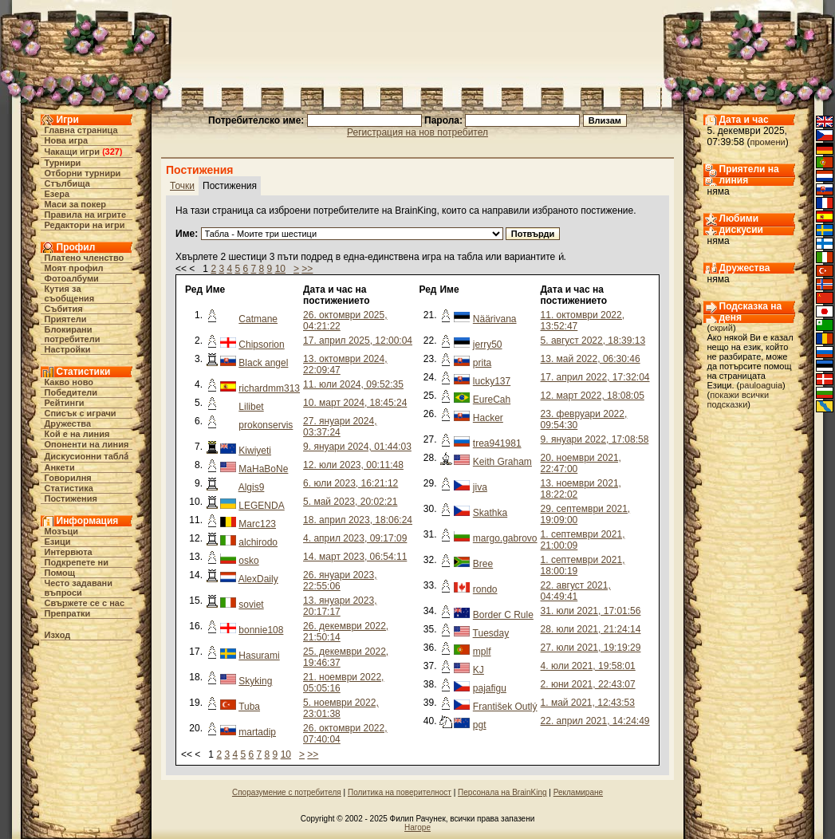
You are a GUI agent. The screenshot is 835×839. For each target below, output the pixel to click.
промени (768, 142)
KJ (478, 670)
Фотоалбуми (72, 278)
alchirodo (258, 542)
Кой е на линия (77, 434)
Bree (483, 563)
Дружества (68, 423)
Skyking (255, 681)
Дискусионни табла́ (87, 456)
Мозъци (61, 531)
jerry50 (487, 344)
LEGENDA (261, 505)
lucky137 (491, 381)
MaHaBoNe (263, 469)
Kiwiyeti (254, 450)
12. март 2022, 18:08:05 (592, 395)
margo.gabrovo (505, 538)
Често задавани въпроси (79, 587)
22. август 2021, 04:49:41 (576, 591)
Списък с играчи (80, 413)
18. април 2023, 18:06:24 (357, 520)
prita (482, 362)
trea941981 (497, 443)
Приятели (66, 319)
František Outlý (505, 706)
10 (280, 268)
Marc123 (257, 524)
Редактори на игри (85, 225)
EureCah (491, 399)
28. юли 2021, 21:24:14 (591, 629)
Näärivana (495, 319)
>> (307, 268)
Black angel (263, 362)
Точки (182, 185)
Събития (64, 308)
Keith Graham (502, 461)
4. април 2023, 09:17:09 (355, 538)
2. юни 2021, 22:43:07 (588, 684)
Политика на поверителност (399, 792)
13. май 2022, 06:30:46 (590, 358)
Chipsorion (261, 344)
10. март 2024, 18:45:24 (355, 402)
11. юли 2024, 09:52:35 (353, 384)
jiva (480, 487)
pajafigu (489, 688)
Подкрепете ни (76, 562)
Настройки (68, 349)
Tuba (249, 706)
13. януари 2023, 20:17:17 (339, 606)
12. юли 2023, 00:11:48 (353, 465)
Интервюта (69, 552)
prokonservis (265, 425)
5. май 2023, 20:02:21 (350, 501)
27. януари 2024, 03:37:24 (339, 427)
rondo (485, 589)
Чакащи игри (72, 151)
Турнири (63, 162)
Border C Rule (503, 614)
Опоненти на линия (87, 444)
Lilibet (250, 406)
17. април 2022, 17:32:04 (595, 377)
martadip (257, 732)
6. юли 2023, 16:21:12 (350, 483)
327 (112, 151)
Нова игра (67, 140)
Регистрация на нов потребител (417, 132)
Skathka (490, 512)
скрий (721, 328)
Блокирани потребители (72, 334)
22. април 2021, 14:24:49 (595, 721)
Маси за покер (76, 204)
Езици (58, 541)
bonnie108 (260, 630)
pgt (479, 725)
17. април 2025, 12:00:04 (357, 340)
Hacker (488, 417)
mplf (482, 651)
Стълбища (67, 183)
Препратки (68, 613)
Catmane (258, 319)
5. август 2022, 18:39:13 (593, 340)
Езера (57, 194)
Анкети (60, 467)
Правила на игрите (86, 214)
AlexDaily (258, 579)
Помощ (60, 572)
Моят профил (74, 268)
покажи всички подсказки (738, 399)
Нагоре (417, 827)
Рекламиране (578, 792)
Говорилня (68, 478)
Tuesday (491, 633)
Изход (58, 635)
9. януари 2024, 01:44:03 (357, 446)
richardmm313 (269, 388)
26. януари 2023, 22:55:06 (339, 580)
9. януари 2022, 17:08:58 (595, 439)
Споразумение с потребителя (286, 792)
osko (248, 560)
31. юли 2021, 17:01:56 (591, 610)
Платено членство (84, 257)
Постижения (71, 498)
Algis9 (251, 487)
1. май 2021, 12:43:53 (588, 702)
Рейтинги (65, 403)
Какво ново (69, 382)
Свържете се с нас (85, 603)
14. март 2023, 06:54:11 (355, 556)
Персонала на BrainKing (502, 792)
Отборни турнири (83, 173)
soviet (250, 604)
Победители (71, 392)
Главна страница (81, 130)
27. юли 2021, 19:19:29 (591, 647)
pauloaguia (760, 385)
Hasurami (258, 655)
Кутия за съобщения (70, 293)
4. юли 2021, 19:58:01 (588, 666)
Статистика (69, 488)
